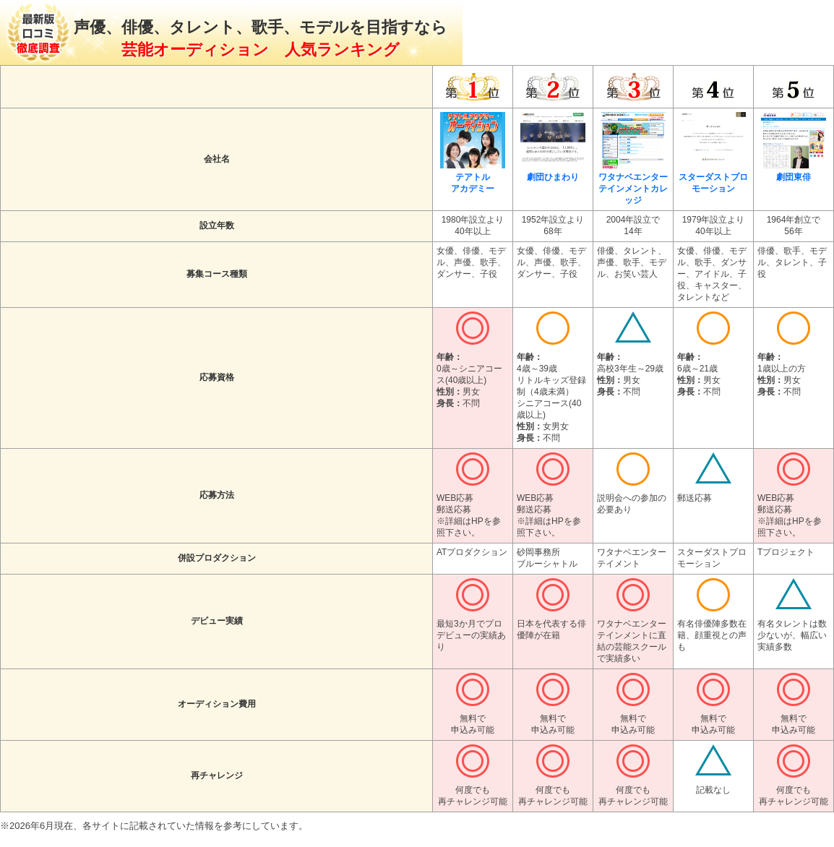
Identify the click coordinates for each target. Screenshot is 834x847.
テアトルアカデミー (472, 177)
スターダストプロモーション (713, 177)
